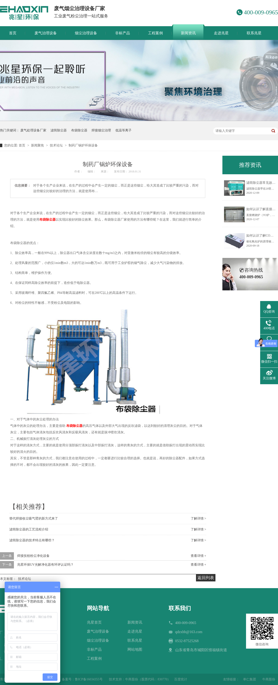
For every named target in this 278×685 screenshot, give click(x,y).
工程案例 (94, 658)
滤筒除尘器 (59, 130)
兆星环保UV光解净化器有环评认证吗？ (45, 564)
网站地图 (134, 649)
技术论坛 (57, 145)
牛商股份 (268, 679)
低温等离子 (123, 130)
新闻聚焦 (38, 145)
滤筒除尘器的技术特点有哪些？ (32, 540)
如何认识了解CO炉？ (261, 235)
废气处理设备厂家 (33, 130)
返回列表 (205, 577)
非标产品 (94, 649)
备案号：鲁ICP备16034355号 (82, 679)
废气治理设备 (98, 631)
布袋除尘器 (79, 130)
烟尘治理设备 (98, 640)
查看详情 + (198, 556)
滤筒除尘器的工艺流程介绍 (28, 529)
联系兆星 (134, 640)
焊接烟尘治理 (101, 130)
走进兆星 (134, 631)
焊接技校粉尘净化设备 (33, 556)
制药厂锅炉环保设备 (83, 145)
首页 (22, 145)
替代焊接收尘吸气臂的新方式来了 (33, 518)
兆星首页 (94, 622)
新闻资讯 (134, 622)
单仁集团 (249, 679)
